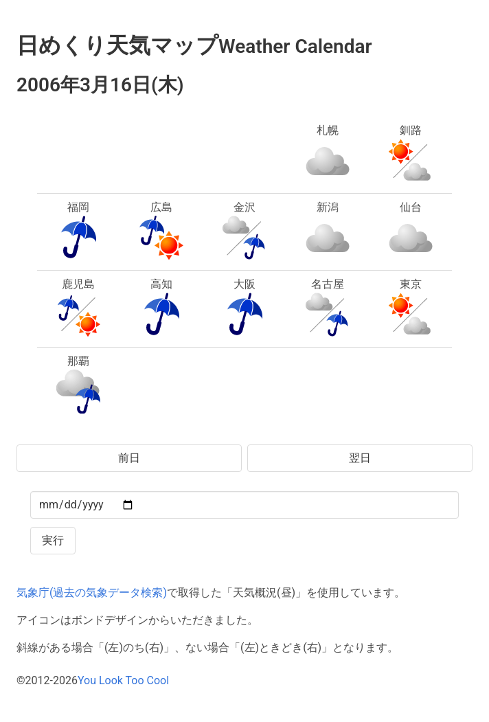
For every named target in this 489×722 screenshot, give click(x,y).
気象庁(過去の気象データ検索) (91, 592)
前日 (129, 457)
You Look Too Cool (123, 680)
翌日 (360, 457)
